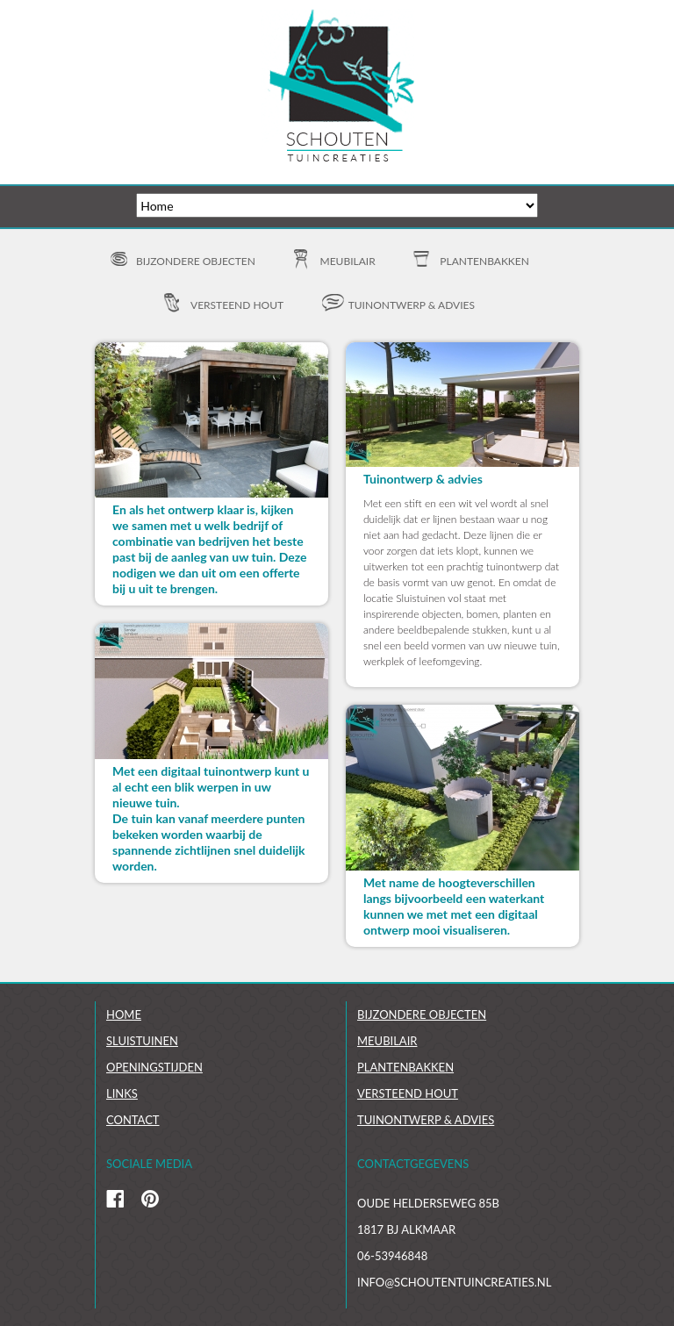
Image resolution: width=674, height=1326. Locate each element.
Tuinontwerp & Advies (425, 1120)
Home (123, 1014)
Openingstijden (154, 1067)
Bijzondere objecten (195, 261)
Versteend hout (236, 305)
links (122, 1093)
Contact (133, 1120)
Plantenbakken (484, 261)
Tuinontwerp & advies (411, 305)
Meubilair (348, 261)
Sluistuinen (142, 1041)
